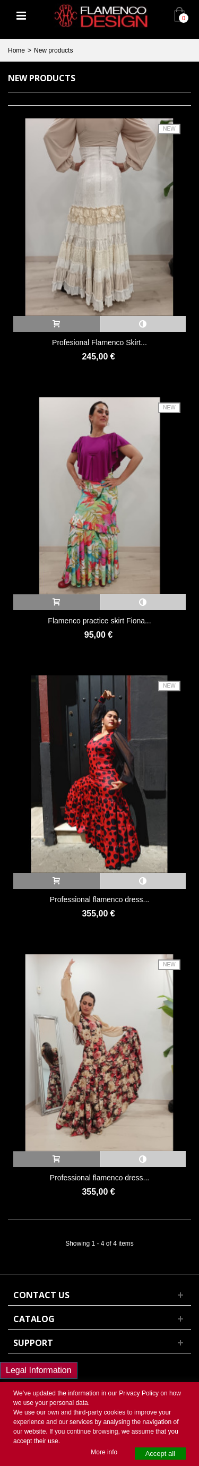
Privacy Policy (139, 1393)
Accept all (160, 1454)
